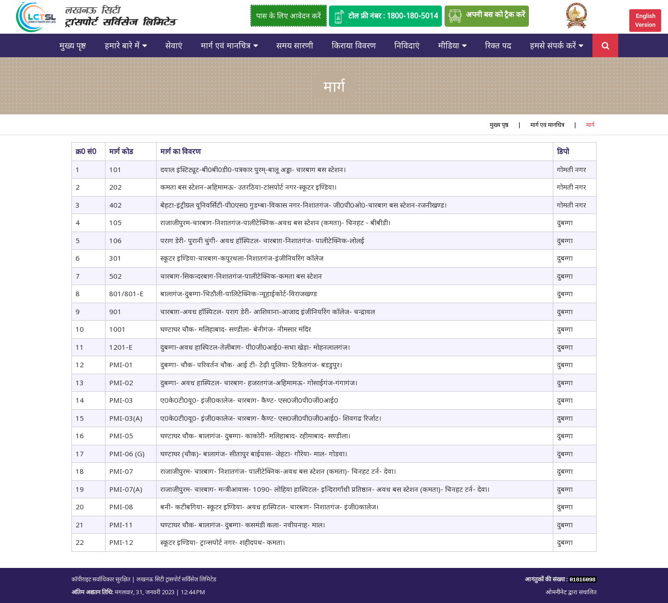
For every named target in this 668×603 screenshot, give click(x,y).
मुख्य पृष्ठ (72, 45)
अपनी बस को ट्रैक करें (486, 16)
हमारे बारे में (122, 45)
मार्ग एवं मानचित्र (226, 45)
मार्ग (590, 124)
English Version (645, 20)
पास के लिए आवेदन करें (288, 16)
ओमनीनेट (556, 592)
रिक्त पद (498, 45)
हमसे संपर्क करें (553, 45)
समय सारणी (294, 45)
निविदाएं (407, 45)
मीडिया (448, 45)
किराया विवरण (354, 45)
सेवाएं (173, 45)
